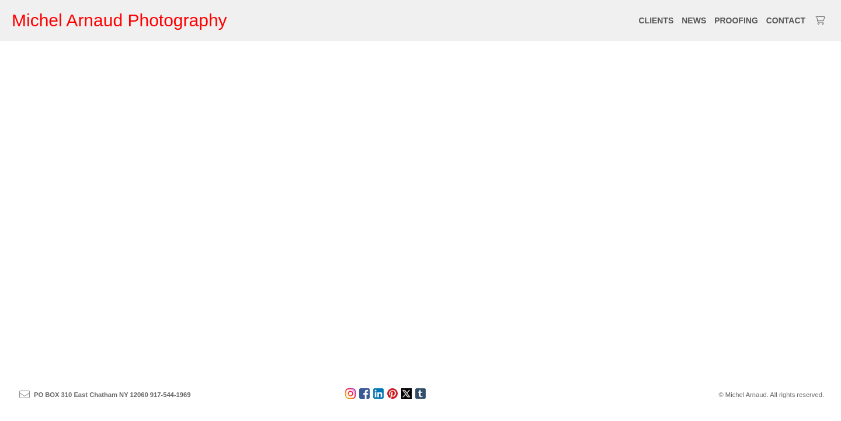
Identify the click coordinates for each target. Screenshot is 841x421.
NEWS (694, 20)
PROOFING (736, 20)
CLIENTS (655, 20)
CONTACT (785, 20)
